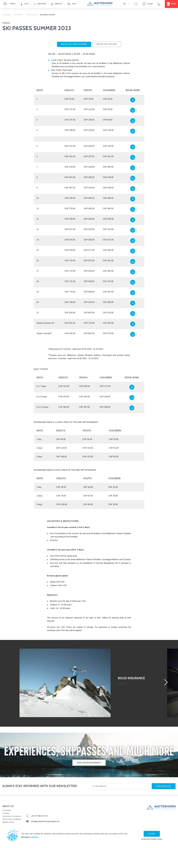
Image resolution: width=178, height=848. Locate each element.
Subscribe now (163, 786)
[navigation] (89, 4)
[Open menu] (9, 4)
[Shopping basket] (158, 4)
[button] (39, 4)
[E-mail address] (120, 786)
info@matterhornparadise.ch (45, 821)
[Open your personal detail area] (147, 4)
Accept (151, 834)
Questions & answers (11, 816)
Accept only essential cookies (151, 839)
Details (35, 837)
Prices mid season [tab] (106, 44)
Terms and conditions (11, 819)
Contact (5, 813)
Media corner (8, 822)
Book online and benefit (89, 762)
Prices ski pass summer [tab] (74, 44)
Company (6, 810)
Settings (25, 837)
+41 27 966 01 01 (39, 816)
